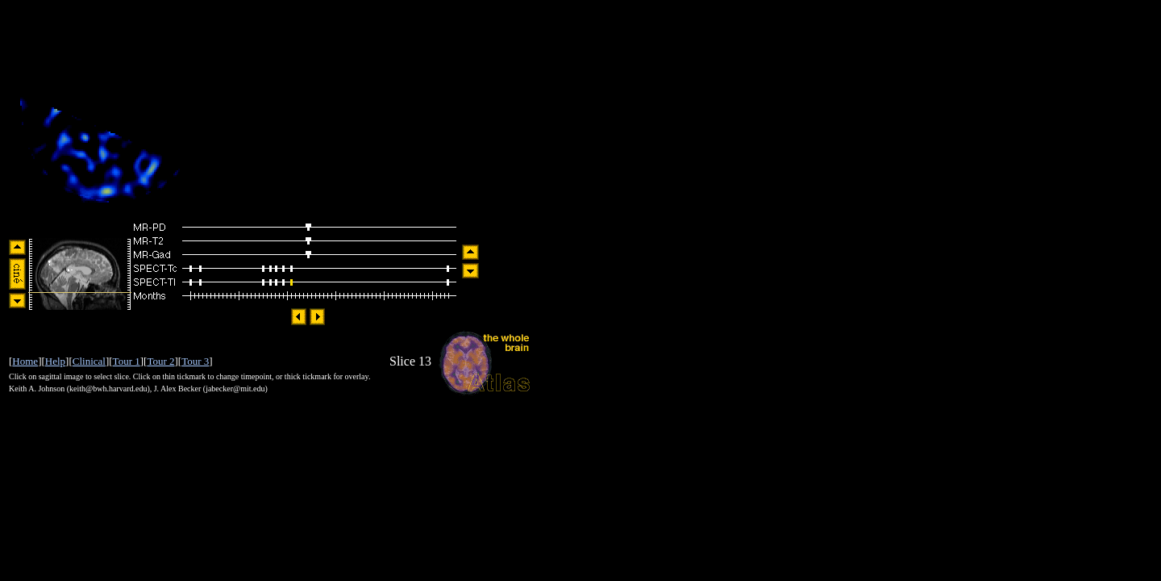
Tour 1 (126, 361)
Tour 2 (160, 361)
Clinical (89, 361)
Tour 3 (195, 361)
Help (55, 361)
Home (25, 361)
